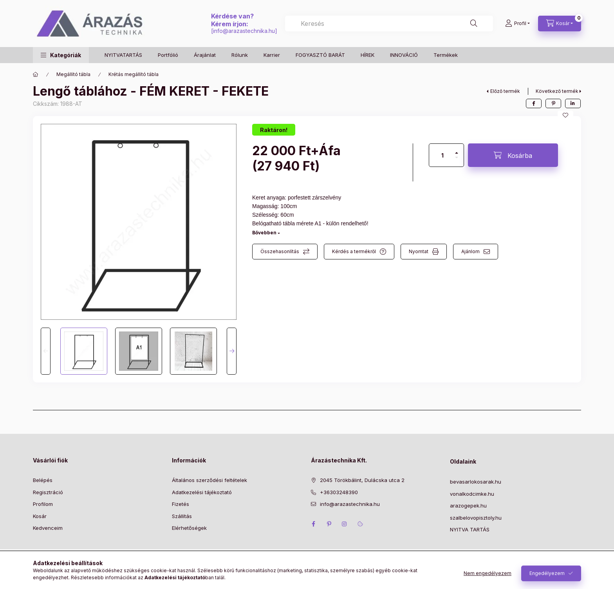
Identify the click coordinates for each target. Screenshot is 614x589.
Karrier (272, 55)
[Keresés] (473, 23)
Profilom (43, 504)
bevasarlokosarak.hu (475, 481)
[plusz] (456, 149)
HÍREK (367, 55)
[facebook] (534, 103)
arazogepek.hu (468, 505)
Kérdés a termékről (354, 251)
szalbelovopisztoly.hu (476, 518)
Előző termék (505, 91)
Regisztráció (48, 492)
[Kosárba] (513, 155)
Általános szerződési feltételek (209, 480)
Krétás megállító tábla (133, 74)
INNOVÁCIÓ (404, 55)
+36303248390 (339, 492)
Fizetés (180, 504)
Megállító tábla (73, 74)
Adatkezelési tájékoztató (202, 492)
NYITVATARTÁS (123, 55)
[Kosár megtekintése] (559, 23)
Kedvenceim (48, 528)
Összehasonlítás (279, 251)
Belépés (42, 480)
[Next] (232, 351)
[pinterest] (553, 103)
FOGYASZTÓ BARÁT (320, 55)
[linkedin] (573, 103)
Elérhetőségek (189, 528)
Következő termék (557, 91)
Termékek (445, 55)
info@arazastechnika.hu (244, 30)
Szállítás (182, 516)
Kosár (40, 516)
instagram (344, 524)
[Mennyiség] (442, 155)
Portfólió (168, 55)
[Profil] (517, 23)
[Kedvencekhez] (565, 115)
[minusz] (456, 161)
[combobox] (389, 23)
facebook (313, 524)
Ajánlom (470, 251)
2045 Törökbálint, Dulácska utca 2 (362, 480)
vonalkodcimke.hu (472, 494)
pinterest (329, 524)
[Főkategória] (35, 74)
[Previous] (46, 351)
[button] (61, 55)
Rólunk (239, 55)
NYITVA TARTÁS (469, 529)
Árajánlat (205, 55)
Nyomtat (418, 251)
